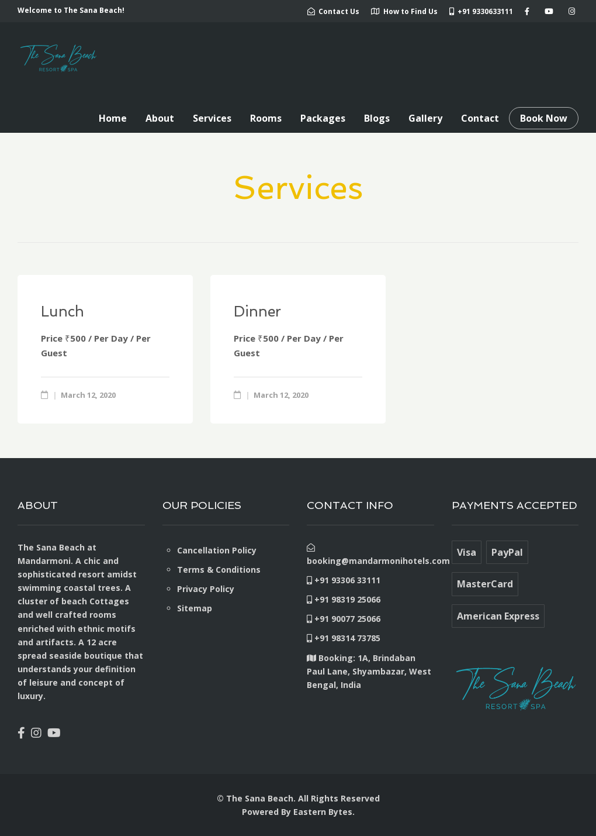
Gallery (425, 118)
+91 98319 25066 (343, 599)
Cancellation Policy (217, 550)
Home (113, 118)
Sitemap (194, 608)
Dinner (257, 311)
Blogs (377, 118)
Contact (480, 118)
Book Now (543, 118)
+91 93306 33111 (343, 580)
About (159, 118)
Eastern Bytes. (324, 811)
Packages (322, 118)
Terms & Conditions (219, 569)
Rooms (266, 118)
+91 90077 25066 (343, 618)
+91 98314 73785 (343, 638)
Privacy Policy (205, 588)
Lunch (62, 311)
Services (212, 118)
